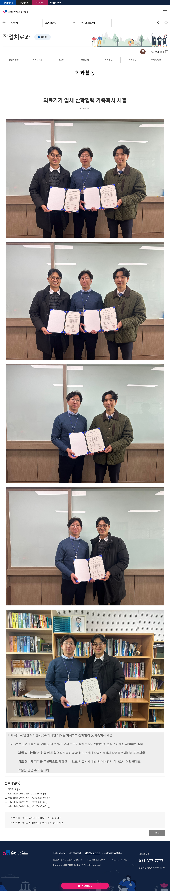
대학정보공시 (75, 853)
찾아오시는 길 (59, 853)
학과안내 (14, 22)
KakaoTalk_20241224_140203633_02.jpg (27, 797)
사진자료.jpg (12, 789)
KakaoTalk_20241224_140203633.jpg (25, 793)
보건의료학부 (51, 22)
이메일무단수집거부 (113, 853)
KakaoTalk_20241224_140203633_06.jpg (27, 806)
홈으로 (44, 37)
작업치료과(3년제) (87, 22)
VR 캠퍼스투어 (55, 2)
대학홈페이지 (8, 2)
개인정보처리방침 (92, 853)
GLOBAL (39, 2)
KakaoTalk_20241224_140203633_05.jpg (27, 802)
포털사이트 (24, 2)
